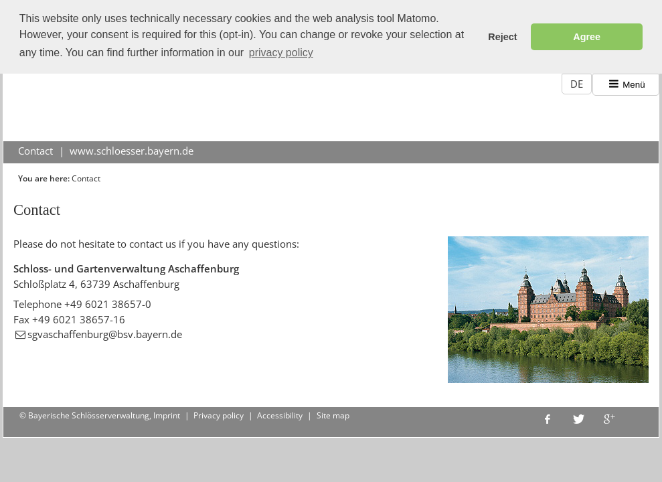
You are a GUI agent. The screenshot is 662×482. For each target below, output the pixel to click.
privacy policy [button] (281, 52)
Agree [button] (586, 36)
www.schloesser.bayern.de (131, 150)
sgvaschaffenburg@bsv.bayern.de (104, 333)
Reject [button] (502, 36)
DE (576, 83)
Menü (626, 83)
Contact (35, 150)
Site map (333, 414)
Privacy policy (218, 414)
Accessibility (280, 414)
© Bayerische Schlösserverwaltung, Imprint (99, 414)
